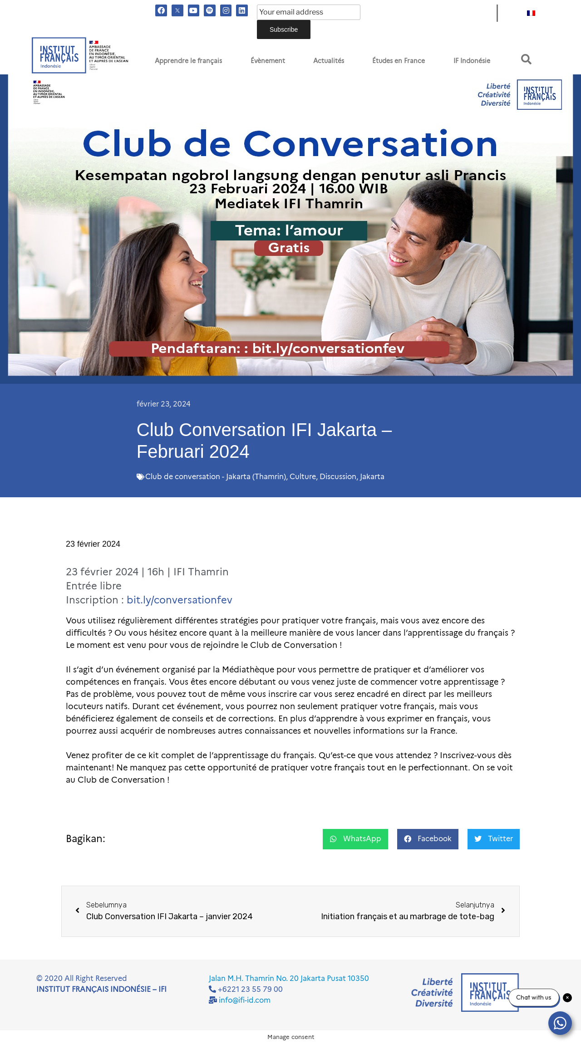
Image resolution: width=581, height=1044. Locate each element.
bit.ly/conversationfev (179, 600)
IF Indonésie (471, 61)
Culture (303, 476)
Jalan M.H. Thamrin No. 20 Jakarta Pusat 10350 (289, 978)
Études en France (398, 61)
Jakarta (372, 476)
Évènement (268, 61)
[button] (526, 59)
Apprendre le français (188, 61)
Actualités (328, 61)
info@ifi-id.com (245, 1000)
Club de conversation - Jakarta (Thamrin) (215, 476)
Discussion (338, 476)
